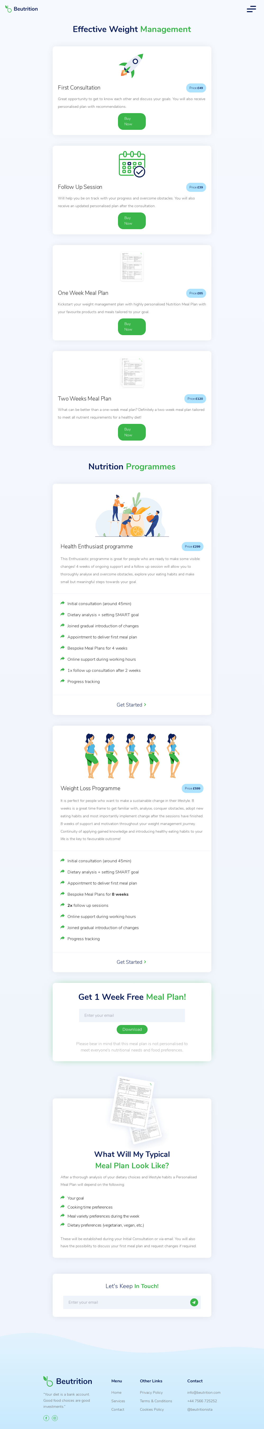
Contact (117, 1409)
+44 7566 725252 (202, 1401)
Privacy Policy (151, 1392)
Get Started (129, 705)
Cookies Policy (152, 1409)
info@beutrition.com (204, 1392)
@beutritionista (199, 1409)
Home (116, 1392)
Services (118, 1401)
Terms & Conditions (156, 1401)
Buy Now (128, 121)
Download (132, 1029)
